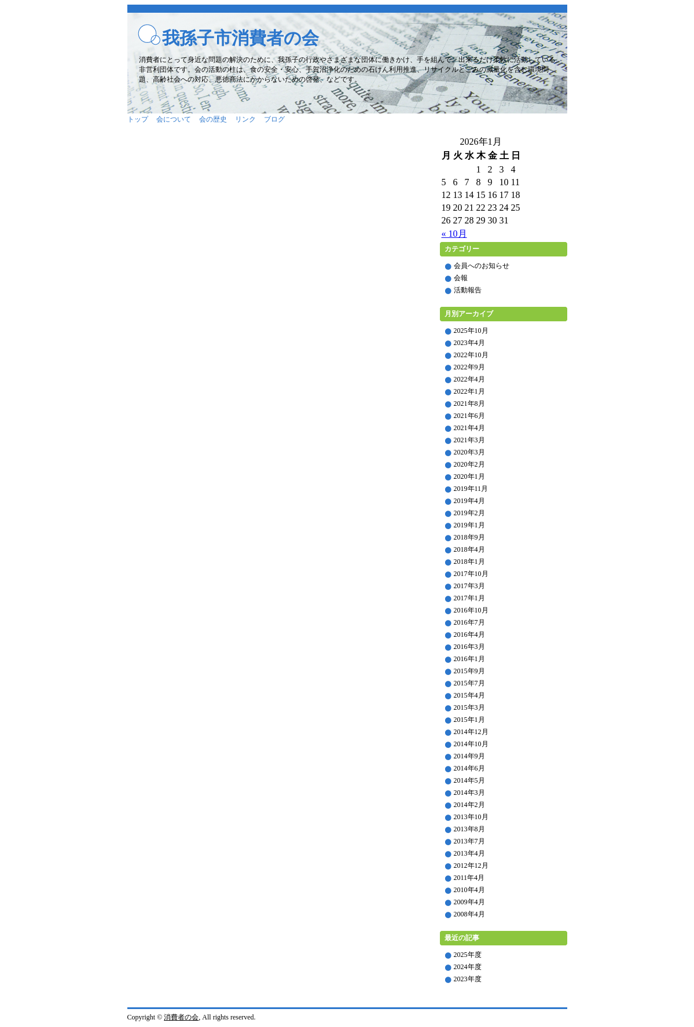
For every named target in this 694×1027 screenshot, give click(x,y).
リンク (245, 119)
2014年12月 (471, 732)
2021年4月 (469, 428)
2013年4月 (469, 853)
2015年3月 (469, 707)
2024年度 (468, 967)
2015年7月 (469, 683)
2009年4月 (469, 902)
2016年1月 (469, 659)
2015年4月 (469, 695)
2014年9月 (469, 756)
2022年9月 (469, 367)
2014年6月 (469, 768)
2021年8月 (469, 403)
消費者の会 (181, 1017)
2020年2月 (469, 464)
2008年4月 (469, 914)
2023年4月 (469, 343)
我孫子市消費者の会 (240, 37)
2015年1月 (469, 720)
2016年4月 (469, 634)
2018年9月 (469, 537)
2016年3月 (469, 647)
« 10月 (454, 234)
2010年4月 (469, 890)
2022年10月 (471, 355)
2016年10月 (471, 610)
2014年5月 (469, 780)
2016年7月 (469, 622)
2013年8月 (469, 829)
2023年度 (468, 979)
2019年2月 (469, 513)
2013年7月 (469, 841)
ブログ (274, 119)
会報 (461, 278)
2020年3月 (469, 452)
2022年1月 (469, 391)
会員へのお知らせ (481, 266)
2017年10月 (471, 574)
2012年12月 (471, 865)
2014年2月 (469, 805)
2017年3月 (469, 586)
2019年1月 (469, 525)
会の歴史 (213, 119)
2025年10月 (471, 331)
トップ (137, 119)
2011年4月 (469, 878)
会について (173, 119)
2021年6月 (469, 416)
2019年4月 (469, 501)
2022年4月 (469, 379)
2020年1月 (469, 476)
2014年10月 (471, 744)
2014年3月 (469, 792)
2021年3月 (469, 440)
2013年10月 (471, 817)
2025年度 (468, 955)
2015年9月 (469, 671)
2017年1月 (469, 598)
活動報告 (468, 290)
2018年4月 (469, 549)
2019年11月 (471, 489)
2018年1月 (469, 561)
